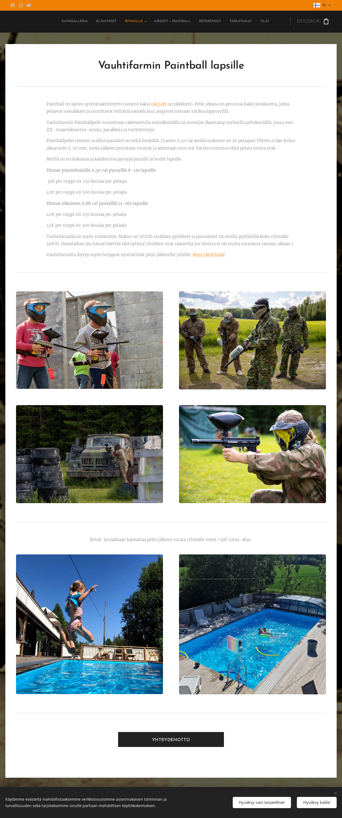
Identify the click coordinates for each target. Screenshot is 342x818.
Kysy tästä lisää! (209, 254)
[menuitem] (142, 21)
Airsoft (159, 104)
